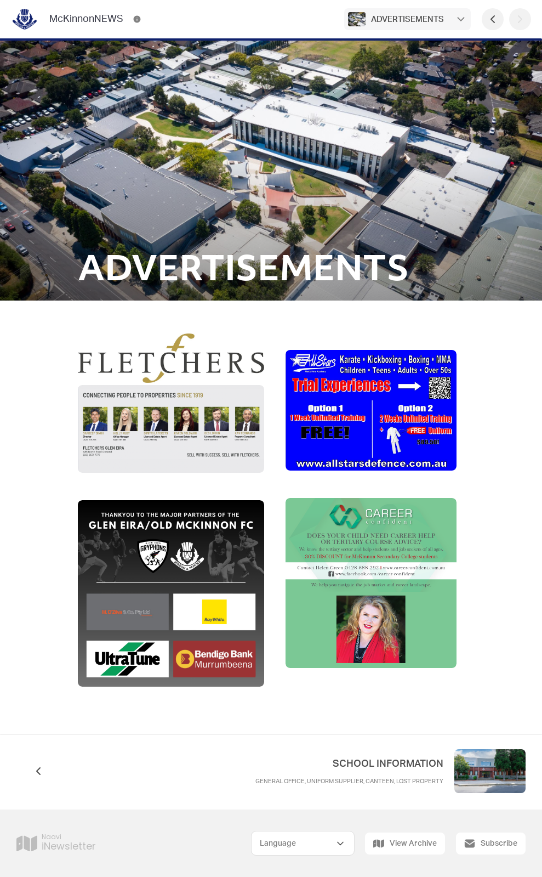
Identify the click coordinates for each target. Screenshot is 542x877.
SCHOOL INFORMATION (388, 764)
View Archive (405, 843)
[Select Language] (303, 843)
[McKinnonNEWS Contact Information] (137, 19)
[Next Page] (520, 19)
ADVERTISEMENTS (407, 19)
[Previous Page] (493, 19)
